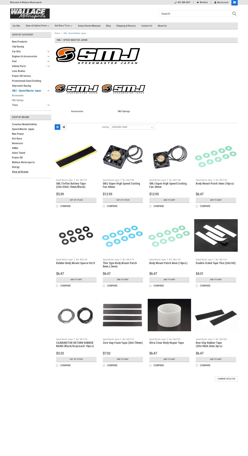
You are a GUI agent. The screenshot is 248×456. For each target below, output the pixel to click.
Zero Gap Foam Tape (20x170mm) (123, 342)
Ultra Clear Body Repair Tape (166, 342)
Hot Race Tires (63, 25)
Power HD (17, 157)
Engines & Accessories (24, 56)
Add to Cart (169, 200)
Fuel (14, 61)
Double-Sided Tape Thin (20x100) (216, 263)
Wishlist (202, 2)
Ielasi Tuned (18, 152)
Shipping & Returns (126, 25)
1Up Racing (18, 46)
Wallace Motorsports (23, 162)
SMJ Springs (17, 100)
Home (57, 33)
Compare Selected (226, 379)
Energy (15, 167)
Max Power (18, 133)
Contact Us (146, 25)
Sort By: (105, 127)
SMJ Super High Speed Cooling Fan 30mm (168, 185)
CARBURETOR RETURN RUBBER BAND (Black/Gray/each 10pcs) (75, 344)
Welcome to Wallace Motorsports (26, 2)
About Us (162, 25)
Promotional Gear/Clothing (26, 80)
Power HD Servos (21, 75)
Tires (15, 105)
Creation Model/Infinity (24, 124)
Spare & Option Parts (37, 25)
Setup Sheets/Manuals (89, 25)
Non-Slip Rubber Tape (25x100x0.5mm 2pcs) (209, 344)
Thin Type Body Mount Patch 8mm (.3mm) (120, 264)
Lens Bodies (18, 71)
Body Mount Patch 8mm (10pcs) (168, 263)
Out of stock (76, 200)
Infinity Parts (19, 66)
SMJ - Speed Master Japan (26, 90)
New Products (19, 41)
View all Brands (20, 171)
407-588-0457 (182, 2)
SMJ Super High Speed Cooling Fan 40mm (121, 185)
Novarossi (17, 143)
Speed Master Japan (23, 129)
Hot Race (17, 138)
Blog (108, 25)
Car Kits (16, 25)
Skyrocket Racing (21, 85)
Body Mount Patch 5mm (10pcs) (215, 183)
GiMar (15, 148)
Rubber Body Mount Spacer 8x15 (75, 263)
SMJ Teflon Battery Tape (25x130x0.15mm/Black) (71, 185)
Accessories (18, 95)
